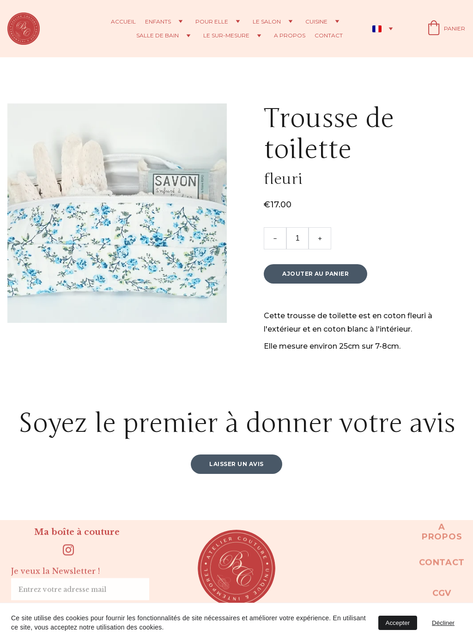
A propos (289, 35)
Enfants (158, 21)
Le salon (267, 21)
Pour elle (211, 21)
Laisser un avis (236, 468)
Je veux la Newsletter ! (55, 575)
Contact (329, 35)
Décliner (443, 622)
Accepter (398, 622)
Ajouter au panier (315, 278)
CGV (441, 595)
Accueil (123, 21)
